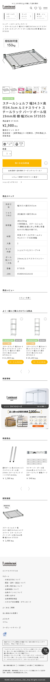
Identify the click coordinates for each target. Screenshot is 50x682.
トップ (5, 24)
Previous (4, 60)
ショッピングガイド (12, 182)
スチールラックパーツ (18, 24)
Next (46, 60)
